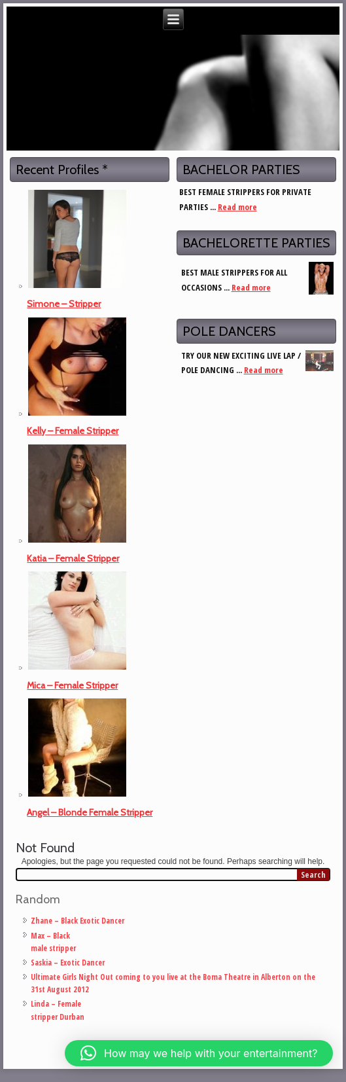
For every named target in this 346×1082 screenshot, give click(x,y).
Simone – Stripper (64, 304)
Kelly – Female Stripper (72, 431)
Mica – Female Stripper (72, 685)
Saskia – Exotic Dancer (68, 962)
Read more (237, 207)
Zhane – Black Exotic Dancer (77, 920)
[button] (199, 1053)
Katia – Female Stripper (73, 558)
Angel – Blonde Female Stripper (89, 812)
